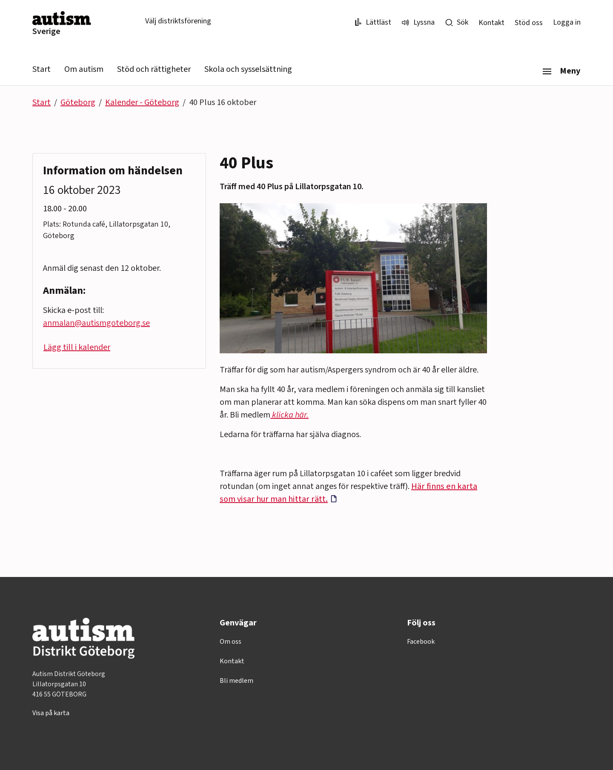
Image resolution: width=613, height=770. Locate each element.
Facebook (421, 641)
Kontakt (491, 22)
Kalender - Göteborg (142, 102)
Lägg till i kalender (76, 347)
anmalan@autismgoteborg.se (96, 323)
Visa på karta (50, 713)
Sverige (46, 31)
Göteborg (77, 102)
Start (41, 69)
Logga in (567, 22)
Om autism (83, 69)
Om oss (230, 641)
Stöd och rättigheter (154, 69)
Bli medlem (236, 680)
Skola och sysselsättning (248, 69)
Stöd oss (529, 22)
